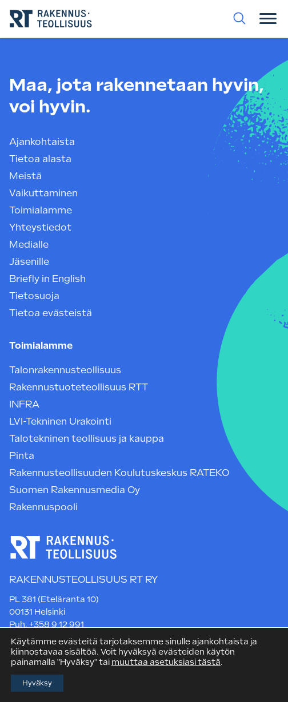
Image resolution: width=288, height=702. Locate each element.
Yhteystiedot (40, 227)
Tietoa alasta (40, 159)
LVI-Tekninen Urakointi (60, 421)
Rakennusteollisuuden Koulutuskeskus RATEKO (119, 472)
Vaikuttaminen (43, 193)
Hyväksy (37, 683)
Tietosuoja (34, 296)
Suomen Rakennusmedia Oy (74, 490)
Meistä (25, 176)
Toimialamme (40, 210)
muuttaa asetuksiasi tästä (166, 662)
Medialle (29, 244)
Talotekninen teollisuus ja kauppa (86, 438)
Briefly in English (47, 278)
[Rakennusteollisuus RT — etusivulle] (63, 548)
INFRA (24, 404)
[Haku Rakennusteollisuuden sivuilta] (239, 18)
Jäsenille (29, 261)
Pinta (21, 455)
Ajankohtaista (42, 141)
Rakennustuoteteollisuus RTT (78, 387)
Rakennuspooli (43, 507)
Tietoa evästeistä (50, 313)
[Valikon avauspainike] (268, 18)
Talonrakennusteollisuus (65, 370)
